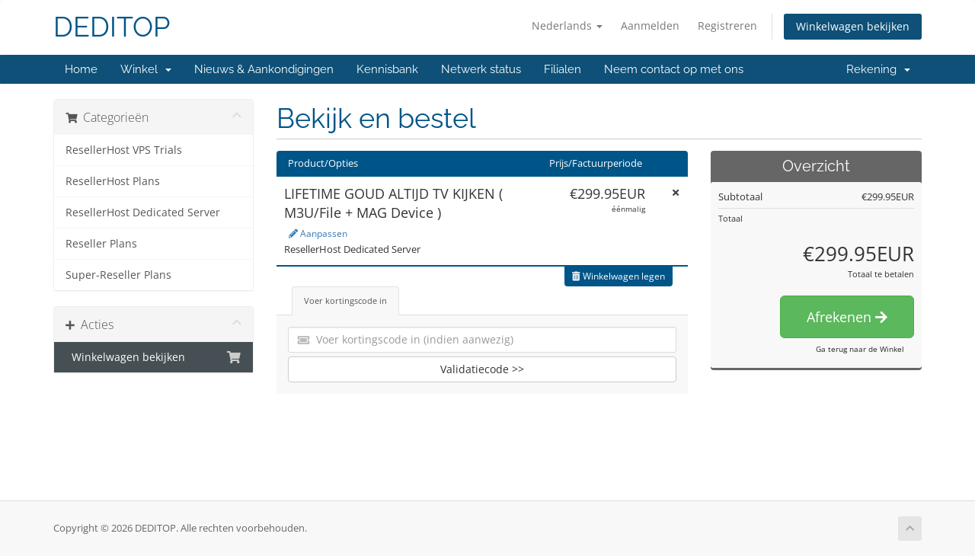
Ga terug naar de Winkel (860, 349)
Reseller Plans (101, 244)
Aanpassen (318, 233)
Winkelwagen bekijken (852, 26)
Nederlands (567, 25)
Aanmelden (650, 25)
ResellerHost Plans (113, 181)
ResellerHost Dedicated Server (143, 212)
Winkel (145, 69)
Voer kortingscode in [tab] (345, 300)
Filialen (562, 69)
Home (81, 69)
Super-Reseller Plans (118, 275)
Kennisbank (387, 69)
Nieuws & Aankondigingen (264, 69)
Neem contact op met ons (673, 69)
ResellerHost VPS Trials (124, 150)
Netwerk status (481, 69)
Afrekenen (847, 317)
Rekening (878, 69)
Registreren (727, 25)
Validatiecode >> (482, 369)
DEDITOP (111, 27)
